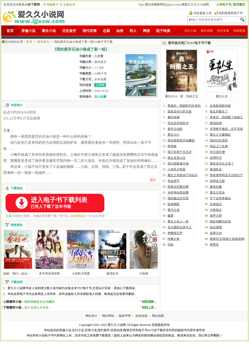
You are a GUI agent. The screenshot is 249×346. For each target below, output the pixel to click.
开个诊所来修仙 (220, 198)
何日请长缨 (217, 152)
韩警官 (214, 244)
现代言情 (89, 31)
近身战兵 (216, 204)
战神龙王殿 (217, 181)
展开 (153, 180)
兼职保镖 (174, 117)
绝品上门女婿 (219, 146)
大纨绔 (143, 273)
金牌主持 (216, 233)
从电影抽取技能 (220, 105)
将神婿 (172, 146)
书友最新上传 (202, 13)
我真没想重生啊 (178, 186)
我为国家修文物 (178, 163)
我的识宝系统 (219, 140)
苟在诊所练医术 (178, 123)
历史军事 (223, 30)
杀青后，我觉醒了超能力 (226, 117)
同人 (133, 31)
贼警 (171, 215)
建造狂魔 (216, 186)
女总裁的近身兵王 (180, 227)
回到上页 (148, 307)
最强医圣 (216, 169)
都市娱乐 (43, 42)
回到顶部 (148, 301)
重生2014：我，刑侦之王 (181, 96)
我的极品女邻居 (178, 198)
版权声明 (125, 316)
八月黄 (98, 56)
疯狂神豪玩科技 (220, 221)
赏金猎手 (174, 181)
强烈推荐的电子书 (231, 13)
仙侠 (119, 31)
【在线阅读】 (78, 216)
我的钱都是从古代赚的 (39, 301)
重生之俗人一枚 (178, 221)
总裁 (106, 31)
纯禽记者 (174, 239)
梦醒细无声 (175, 233)
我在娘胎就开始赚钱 (181, 140)
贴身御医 (174, 204)
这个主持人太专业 (36, 307)
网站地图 (158, 316)
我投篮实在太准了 (222, 163)
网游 (146, 31)
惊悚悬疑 (239, 30)
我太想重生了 (219, 111)
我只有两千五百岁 (180, 152)
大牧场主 (216, 210)
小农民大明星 (81, 273)
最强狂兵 (112, 273)
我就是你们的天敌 (180, 111)
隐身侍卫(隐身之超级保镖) (227, 239)
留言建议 (239, 4)
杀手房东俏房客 (49, 273)
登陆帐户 (53, 4)
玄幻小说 (190, 30)
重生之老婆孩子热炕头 (183, 175)
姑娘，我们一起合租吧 (18, 273)
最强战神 (216, 123)
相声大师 (216, 215)
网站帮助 (108, 316)
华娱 (171, 244)
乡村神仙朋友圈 (178, 192)
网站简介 (92, 316)
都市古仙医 (175, 129)
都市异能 (207, 30)
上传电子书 (223, 4)
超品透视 (216, 227)
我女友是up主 (177, 158)
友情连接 (141, 316)
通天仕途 (174, 210)
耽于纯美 (163, 31)
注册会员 (69, 4)
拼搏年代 (216, 158)
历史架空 (69, 31)
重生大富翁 (217, 192)
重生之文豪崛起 (220, 134)
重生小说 (49, 31)
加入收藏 (100, 96)
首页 (10, 31)
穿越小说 (28, 31)
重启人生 (222, 96)
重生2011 (174, 134)
